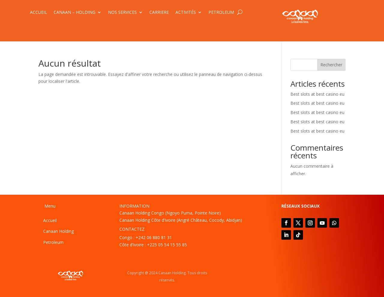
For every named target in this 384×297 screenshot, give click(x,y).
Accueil (50, 220)
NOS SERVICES (122, 12)
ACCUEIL (38, 12)
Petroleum (53, 242)
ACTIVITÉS (186, 12)
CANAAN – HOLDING (74, 12)
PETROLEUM (221, 12)
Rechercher (331, 65)
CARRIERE (159, 12)
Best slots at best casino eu (317, 94)
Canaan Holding (58, 231)
